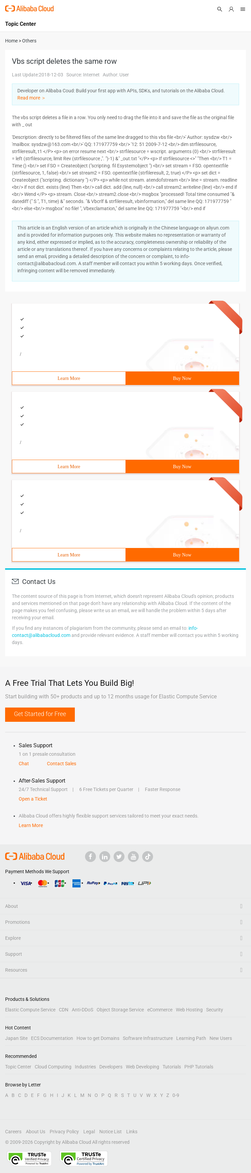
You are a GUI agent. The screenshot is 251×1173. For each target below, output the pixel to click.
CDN (63, 1009)
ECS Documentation (52, 1038)
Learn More (68, 378)
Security (214, 1009)
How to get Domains (98, 1038)
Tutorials (172, 1066)
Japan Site (16, 1038)
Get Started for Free (40, 713)
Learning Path (191, 1038)
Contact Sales (61, 763)
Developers (110, 1066)
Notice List (110, 1131)
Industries (85, 1066)
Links (131, 1131)
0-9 (175, 1095)
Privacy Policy (64, 1131)
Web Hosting (189, 1009)
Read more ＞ (31, 97)
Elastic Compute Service (30, 1009)
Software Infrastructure (148, 1038)
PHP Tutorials (198, 1066)
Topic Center (18, 1066)
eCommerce (159, 1009)
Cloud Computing (53, 1066)
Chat (24, 763)
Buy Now (182, 378)
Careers (13, 1131)
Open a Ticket (33, 799)
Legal (89, 1131)
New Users (221, 1038)
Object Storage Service (120, 1009)
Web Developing (142, 1066)
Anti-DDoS (82, 1009)
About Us (35, 1131)
